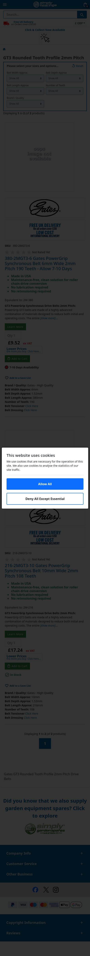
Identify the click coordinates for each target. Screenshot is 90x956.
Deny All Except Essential (45, 499)
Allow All (45, 484)
